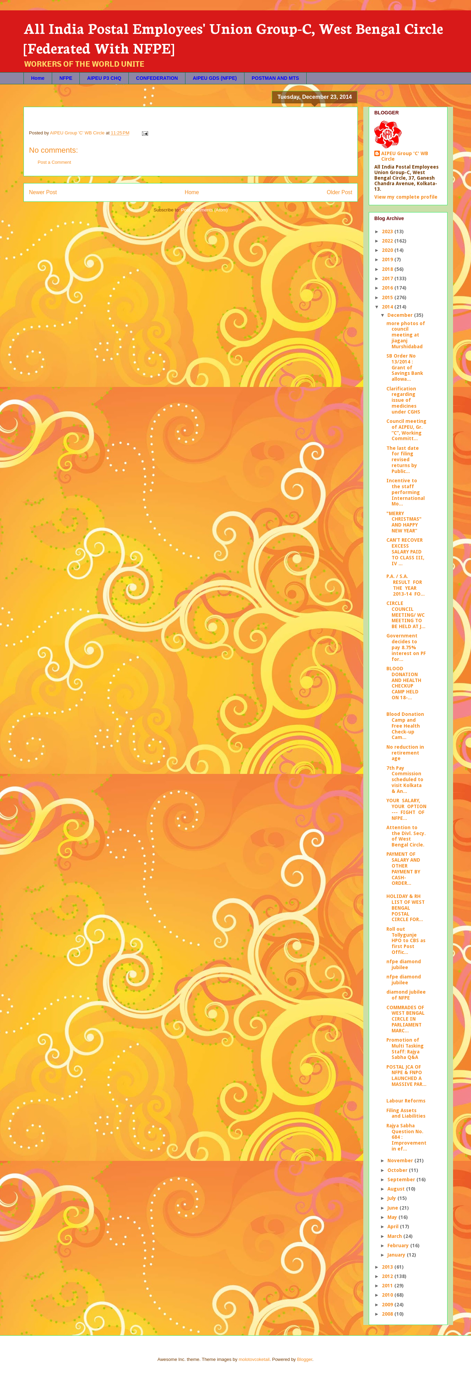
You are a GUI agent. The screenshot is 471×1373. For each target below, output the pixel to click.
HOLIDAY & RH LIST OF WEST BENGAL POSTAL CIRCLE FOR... (405, 907)
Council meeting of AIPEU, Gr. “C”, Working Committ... (406, 429)
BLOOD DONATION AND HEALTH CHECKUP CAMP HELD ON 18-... (403, 683)
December (400, 315)
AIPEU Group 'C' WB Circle (404, 156)
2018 (388, 269)
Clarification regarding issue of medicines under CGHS (403, 400)
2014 (388, 307)
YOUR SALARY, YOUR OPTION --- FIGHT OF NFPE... (406, 809)
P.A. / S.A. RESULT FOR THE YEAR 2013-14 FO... (405, 585)
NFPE (65, 78)
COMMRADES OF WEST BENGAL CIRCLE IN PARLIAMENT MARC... (405, 1019)
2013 (388, 1267)
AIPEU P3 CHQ (104, 78)
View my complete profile (406, 197)
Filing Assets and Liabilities (405, 1113)
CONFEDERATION (157, 78)
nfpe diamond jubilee (403, 964)
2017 (388, 278)
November (400, 1160)
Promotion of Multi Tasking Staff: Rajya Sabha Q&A (405, 1048)
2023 (388, 231)
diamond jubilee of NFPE (406, 995)
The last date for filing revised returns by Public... (402, 459)
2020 (388, 250)
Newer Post (43, 192)
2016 (388, 288)
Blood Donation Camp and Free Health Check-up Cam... (405, 725)
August (396, 1189)
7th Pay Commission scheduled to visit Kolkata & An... (404, 779)
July (392, 1198)
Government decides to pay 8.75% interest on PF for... (406, 647)
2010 (388, 1295)
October (398, 1170)
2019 (388, 259)
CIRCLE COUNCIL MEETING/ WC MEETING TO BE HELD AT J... (405, 614)
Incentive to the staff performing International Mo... (405, 492)
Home (38, 78)
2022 (388, 241)
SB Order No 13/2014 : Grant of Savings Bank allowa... (404, 367)
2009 (388, 1304)
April (393, 1226)
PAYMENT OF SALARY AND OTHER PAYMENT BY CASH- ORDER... (403, 868)
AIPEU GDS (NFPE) (215, 78)
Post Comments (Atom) (204, 209)
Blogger (304, 1359)
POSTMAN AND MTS (275, 78)
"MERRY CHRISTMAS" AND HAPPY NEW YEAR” (404, 522)
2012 (388, 1276)
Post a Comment (54, 162)
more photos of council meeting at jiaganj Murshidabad (405, 335)
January (397, 1255)
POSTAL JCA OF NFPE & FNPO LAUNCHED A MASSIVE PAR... (406, 1075)
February (398, 1245)
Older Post (339, 192)
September (401, 1179)
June (393, 1208)
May (392, 1217)
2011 (388, 1285)
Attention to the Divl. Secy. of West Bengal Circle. (406, 836)
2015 (388, 297)
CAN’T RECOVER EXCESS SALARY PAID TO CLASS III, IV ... (405, 551)
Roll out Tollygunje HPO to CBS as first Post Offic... (405, 940)
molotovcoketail (254, 1359)
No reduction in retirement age (405, 752)
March (395, 1236)
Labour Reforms (405, 1101)
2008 (388, 1314)
